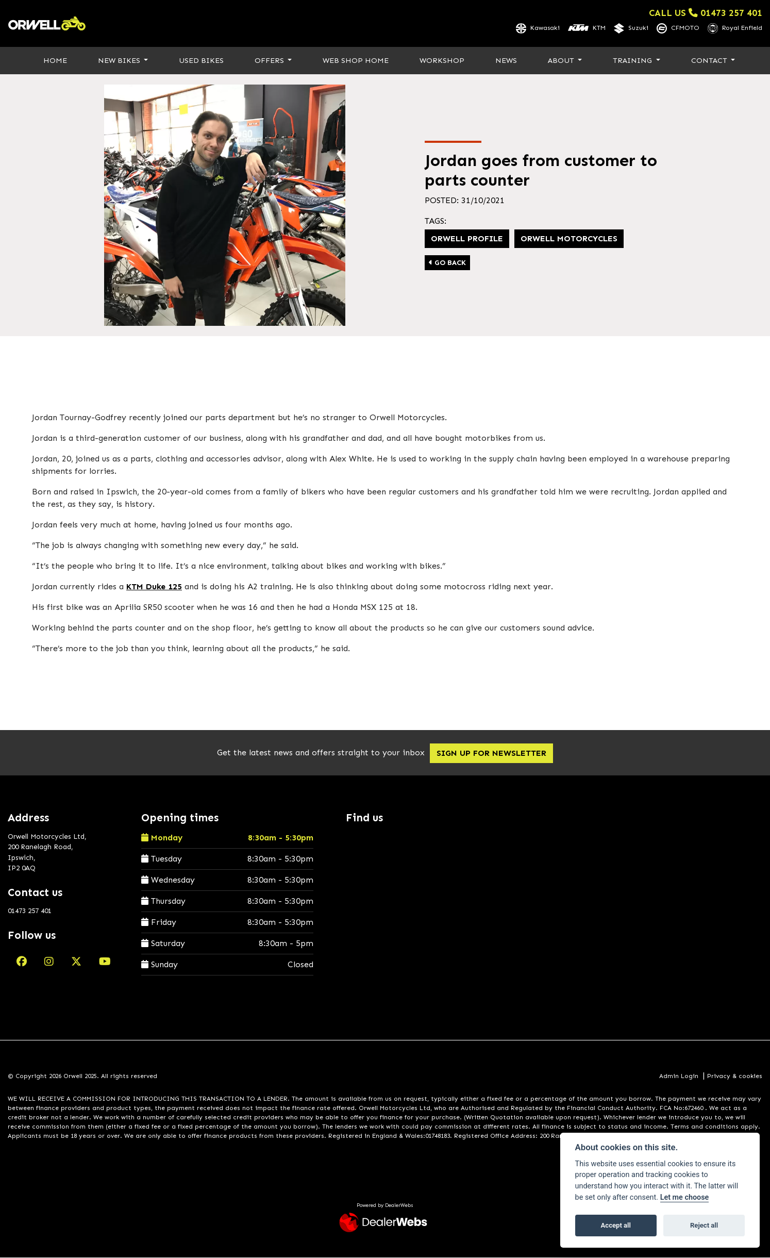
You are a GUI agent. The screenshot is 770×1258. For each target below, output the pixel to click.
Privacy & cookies (734, 1077)
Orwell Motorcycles (569, 239)
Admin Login (678, 1077)
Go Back (447, 263)
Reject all (704, 1225)
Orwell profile (467, 239)
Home (55, 60)
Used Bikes (201, 60)
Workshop (442, 60)
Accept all (616, 1225)
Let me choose (684, 1197)
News (506, 60)
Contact (710, 60)
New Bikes (120, 60)
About (562, 60)
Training (633, 60)
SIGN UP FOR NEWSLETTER (496, 754)
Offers (270, 60)
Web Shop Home (356, 60)
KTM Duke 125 (154, 587)
